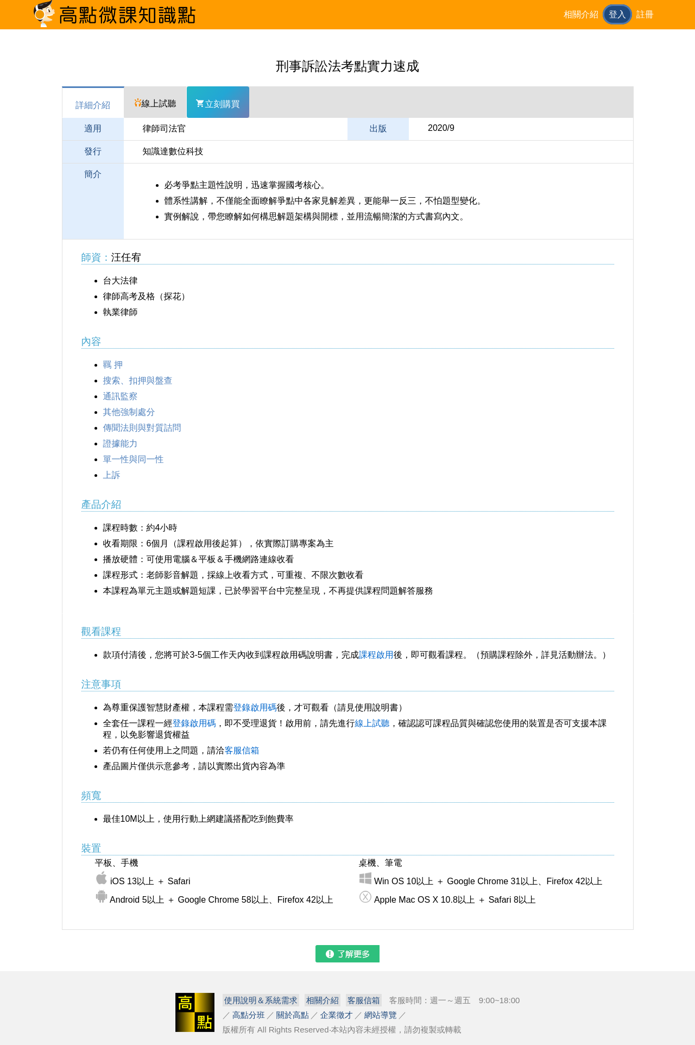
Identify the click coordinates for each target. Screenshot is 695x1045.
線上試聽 (155, 103)
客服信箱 (242, 750)
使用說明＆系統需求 (261, 1000)
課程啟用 (376, 654)
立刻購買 (218, 104)
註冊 (645, 14)
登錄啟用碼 (255, 707)
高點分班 (248, 1014)
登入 (617, 14)
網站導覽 (380, 1014)
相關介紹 (581, 14)
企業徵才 (336, 1014)
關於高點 (292, 1014)
